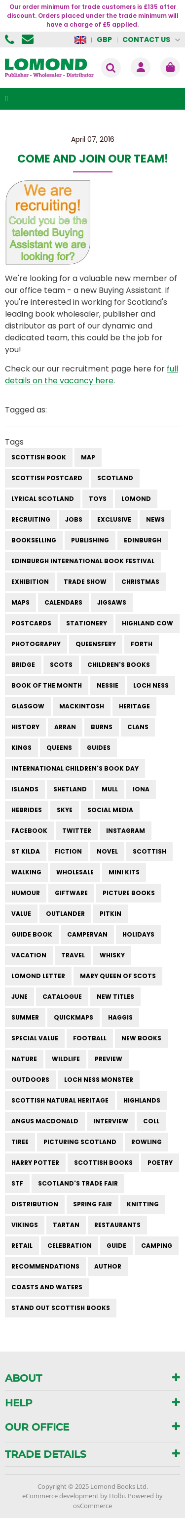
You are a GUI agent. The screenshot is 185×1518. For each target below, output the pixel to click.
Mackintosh (81, 706)
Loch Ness (151, 685)
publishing (90, 540)
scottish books (103, 1162)
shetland (70, 789)
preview (108, 1059)
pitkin (110, 913)
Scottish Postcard (46, 478)
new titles (115, 996)
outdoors (30, 1079)
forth (141, 644)
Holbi (117, 1495)
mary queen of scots (118, 976)
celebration (69, 1245)
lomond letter (38, 976)
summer (25, 1017)
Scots (61, 664)
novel (107, 851)
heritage (134, 706)
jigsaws (111, 602)
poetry (160, 1162)
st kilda (25, 851)
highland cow (147, 623)
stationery (86, 623)
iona (141, 789)
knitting (143, 1204)
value (21, 913)
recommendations (45, 1266)
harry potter (35, 1162)
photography (36, 644)
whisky (112, 955)
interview (110, 1121)
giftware (71, 893)
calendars (63, 602)
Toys (98, 498)
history (25, 727)
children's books (118, 664)
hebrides (26, 810)
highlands (141, 1100)
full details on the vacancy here (91, 374)
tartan (66, 1225)
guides (99, 747)
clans (137, 727)
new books (141, 1038)
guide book (31, 934)
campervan (87, 934)
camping (156, 1245)
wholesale (75, 872)
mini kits (124, 872)
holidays (138, 934)
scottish (149, 851)
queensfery (95, 644)
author (107, 1266)
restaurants (117, 1225)
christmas (140, 581)
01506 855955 (11, 39)
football (90, 1038)
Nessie (107, 685)
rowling (146, 1142)
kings (21, 747)
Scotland (115, 478)
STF (17, 1183)
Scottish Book (38, 457)
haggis (120, 1017)
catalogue (62, 996)
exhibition (30, 581)
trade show (85, 581)
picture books (129, 893)
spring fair (92, 1204)
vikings (24, 1225)
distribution (34, 1204)
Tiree (20, 1142)
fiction (68, 851)
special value (34, 1038)
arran (65, 727)
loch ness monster (98, 1079)
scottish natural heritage (60, 1100)
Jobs (73, 519)
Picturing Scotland (79, 1142)
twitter (76, 830)
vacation (28, 955)
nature (24, 1059)
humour (25, 893)
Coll (151, 1121)
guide (116, 1245)
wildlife (66, 1059)
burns (101, 727)
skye (65, 810)
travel (73, 955)
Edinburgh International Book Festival (82, 561)
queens (59, 747)
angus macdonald (44, 1121)
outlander (65, 913)
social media (110, 810)
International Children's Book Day (75, 768)
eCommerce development (60, 1495)
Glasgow (27, 706)
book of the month (46, 685)
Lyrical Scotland (42, 498)
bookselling (33, 540)
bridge (23, 664)
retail (22, 1245)
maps (20, 602)
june (19, 996)
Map (88, 457)
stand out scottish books (60, 1308)
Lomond (136, 498)
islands (24, 789)
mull (110, 789)
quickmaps (73, 1017)
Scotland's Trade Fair (78, 1183)
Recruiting (30, 519)
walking (26, 872)
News (155, 519)
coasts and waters (46, 1287)
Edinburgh (142, 540)
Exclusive (114, 519)
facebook (29, 830)
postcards (31, 623)
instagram (125, 830)
